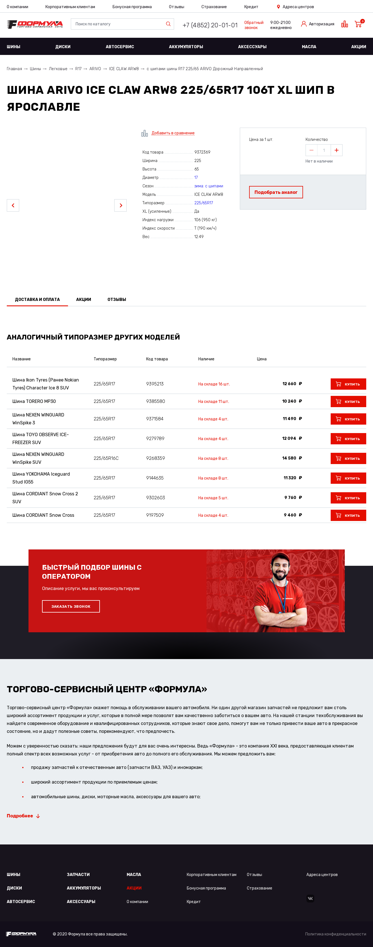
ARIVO (95, 68)
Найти (169, 24)
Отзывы (176, 7)
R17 (78, 68)
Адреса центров (298, 7)
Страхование (214, 7)
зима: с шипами (208, 186)
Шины (13, 47)
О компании (17, 7)
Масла (309, 47)
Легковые (58, 68)
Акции (358, 47)
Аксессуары (252, 47)
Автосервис (120, 47)
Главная (14, 68)
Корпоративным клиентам (70, 7)
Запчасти (78, 874)
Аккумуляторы (186, 47)
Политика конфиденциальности (335, 934)
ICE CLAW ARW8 (124, 68)
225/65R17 (203, 203)
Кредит (251, 7)
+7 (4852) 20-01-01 (210, 25)
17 (196, 177)
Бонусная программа (132, 7)
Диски (63, 47)
